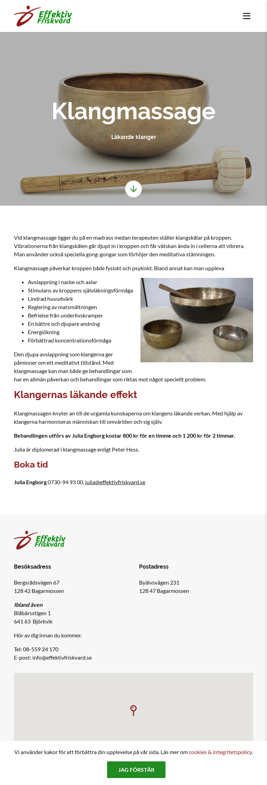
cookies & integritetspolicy (220, 752)
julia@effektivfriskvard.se (115, 482)
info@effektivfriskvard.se (62, 657)
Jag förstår (136, 769)
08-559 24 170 (40, 649)
